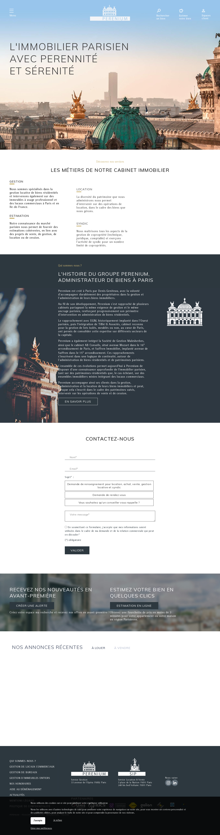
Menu (13, 16)
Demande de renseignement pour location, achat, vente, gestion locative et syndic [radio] (109, 485)
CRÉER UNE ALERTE (28, 607)
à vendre (122, 648)
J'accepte (38, 821)
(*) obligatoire (73, 540)
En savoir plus (78, 401)
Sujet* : (69, 477)
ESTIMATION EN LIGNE (133, 606)
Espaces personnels (207, 12)
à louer (98, 648)
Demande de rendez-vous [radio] (109, 495)
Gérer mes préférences (41, 828)
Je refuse (57, 820)
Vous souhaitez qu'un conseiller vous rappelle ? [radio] (109, 502)
